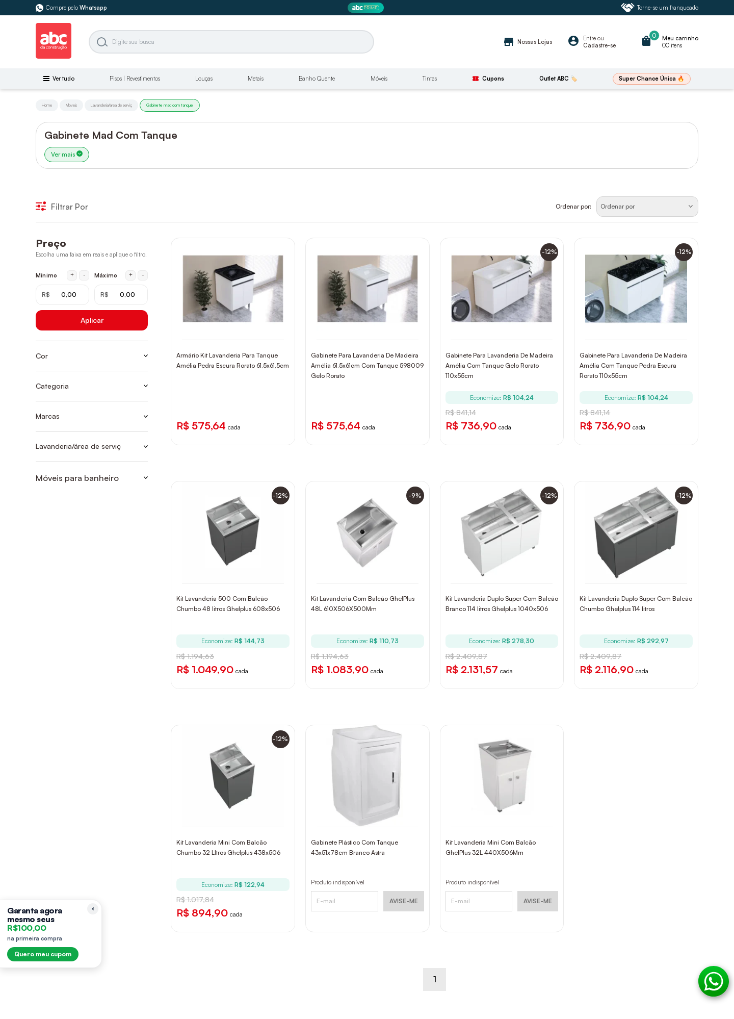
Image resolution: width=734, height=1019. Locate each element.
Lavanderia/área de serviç (111, 105)
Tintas (430, 78)
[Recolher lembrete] (92, 908)
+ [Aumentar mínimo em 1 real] (72, 274)
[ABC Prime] (367, 8)
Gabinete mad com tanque (169, 105)
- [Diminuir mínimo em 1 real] (84, 274)
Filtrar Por (62, 206)
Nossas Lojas (527, 42)
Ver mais (67, 154)
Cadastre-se (599, 45)
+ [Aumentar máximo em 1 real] (131, 274)
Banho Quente (317, 78)
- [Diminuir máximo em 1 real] (143, 274)
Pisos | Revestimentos (135, 78)
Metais (256, 78)
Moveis (71, 105)
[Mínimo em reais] (62, 295)
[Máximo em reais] (121, 295)
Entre (589, 38)
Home (47, 105)
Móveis (379, 78)
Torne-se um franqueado (659, 7)
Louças (204, 78)
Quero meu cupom (42, 954)
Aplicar (92, 320)
